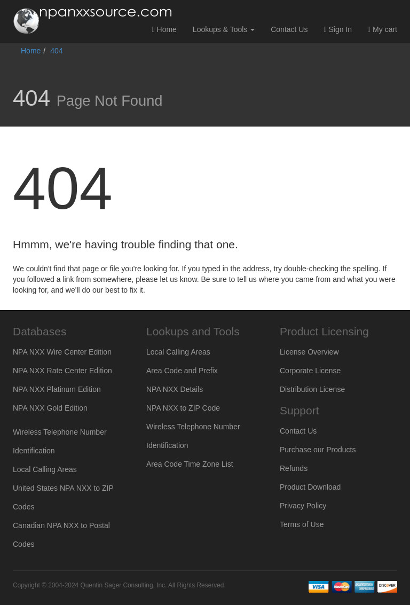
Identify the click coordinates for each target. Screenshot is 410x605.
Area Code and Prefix (182, 370)
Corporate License (310, 370)
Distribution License (312, 389)
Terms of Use (302, 524)
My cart (382, 29)
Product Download (310, 487)
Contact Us (289, 29)
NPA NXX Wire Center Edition (62, 352)
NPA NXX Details (174, 389)
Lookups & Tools (224, 29)
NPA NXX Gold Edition (50, 408)
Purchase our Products (318, 449)
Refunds (294, 468)
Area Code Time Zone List (189, 464)
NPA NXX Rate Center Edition (62, 370)
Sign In (338, 29)
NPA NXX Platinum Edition (57, 389)
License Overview (309, 352)
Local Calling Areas (45, 469)
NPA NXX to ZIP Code (183, 408)
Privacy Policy (303, 505)
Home (164, 29)
